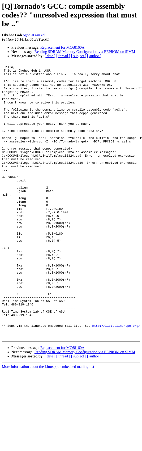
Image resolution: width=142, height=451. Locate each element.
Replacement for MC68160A (62, 47)
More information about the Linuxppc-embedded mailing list (48, 421)
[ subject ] (78, 56)
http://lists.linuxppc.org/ (116, 378)
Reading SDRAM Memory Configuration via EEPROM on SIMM (84, 52)
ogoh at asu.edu (35, 35)
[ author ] (94, 56)
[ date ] (50, 56)
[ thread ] (63, 56)
